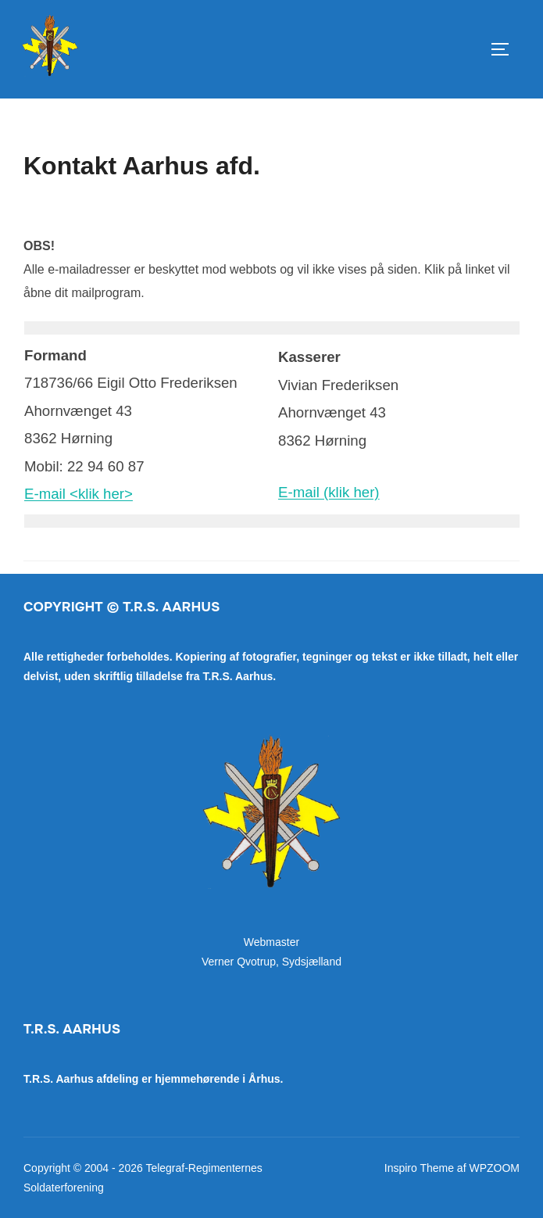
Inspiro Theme (419, 1168)
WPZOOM (494, 1168)
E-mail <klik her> (78, 493)
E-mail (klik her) (329, 492)
